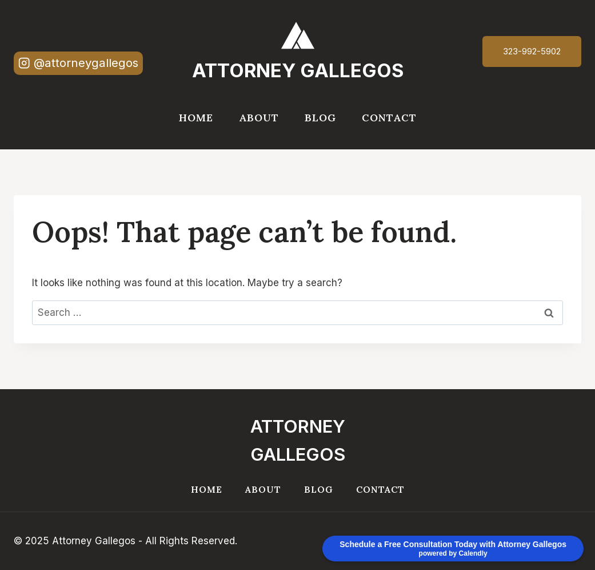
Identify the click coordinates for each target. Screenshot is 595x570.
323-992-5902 (532, 51)
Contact (389, 117)
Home (196, 117)
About (259, 117)
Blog (320, 117)
